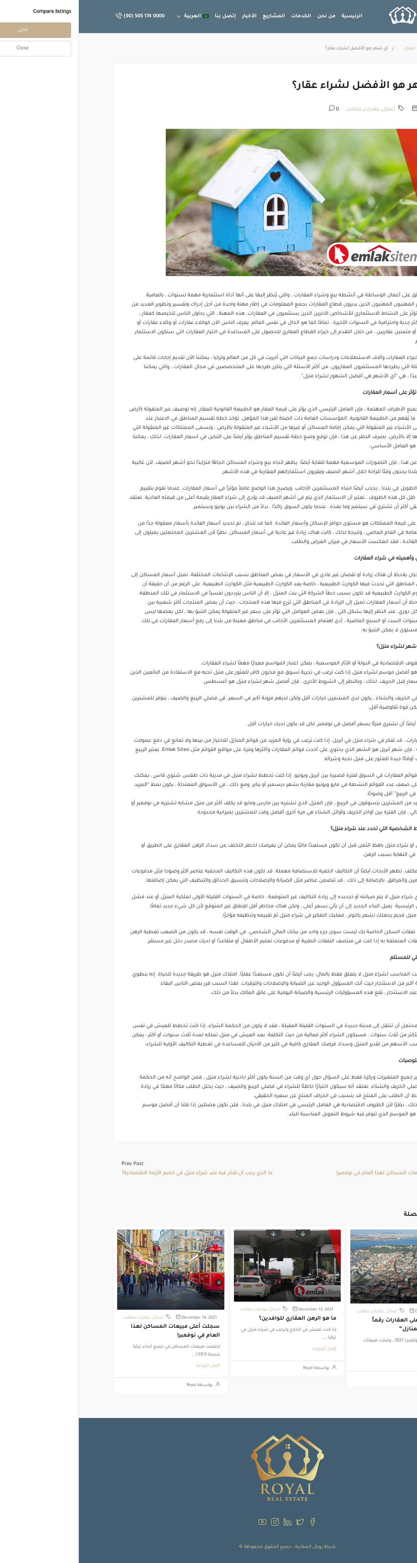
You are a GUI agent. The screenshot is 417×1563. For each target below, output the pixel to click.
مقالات (275, 109)
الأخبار (170, 16)
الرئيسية (273, 16)
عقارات (293, 109)
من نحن (247, 16)
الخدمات (222, 16)
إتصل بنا (146, 16)
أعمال (330, 48)
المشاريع (195, 16)
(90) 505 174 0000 (61, 16)
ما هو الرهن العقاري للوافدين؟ (218, 1319)
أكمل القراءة (362, 1360)
